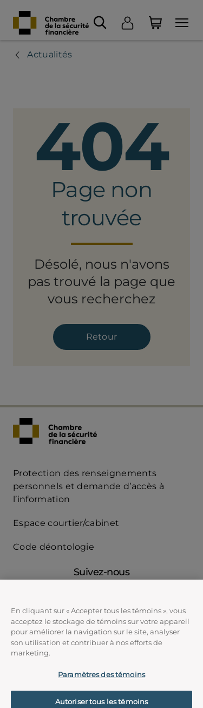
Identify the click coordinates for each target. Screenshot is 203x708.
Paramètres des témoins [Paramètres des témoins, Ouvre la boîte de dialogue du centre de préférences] (101, 685)
